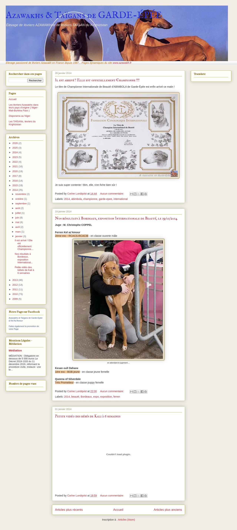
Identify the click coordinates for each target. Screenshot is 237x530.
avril (17, 227)
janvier (19, 236)
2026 (15, 143)
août (18, 208)
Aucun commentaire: (112, 193)
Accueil (118, 509)
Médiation (15, 350)
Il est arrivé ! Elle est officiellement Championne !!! (97, 80)
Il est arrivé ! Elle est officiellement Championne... (24, 244)
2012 (15, 284)
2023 (15, 157)
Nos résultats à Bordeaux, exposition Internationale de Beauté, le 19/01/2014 (116, 218)
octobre (19, 198)
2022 (15, 161)
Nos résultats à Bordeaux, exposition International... (24, 258)
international (121, 198)
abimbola (76, 198)
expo (96, 396)
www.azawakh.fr (122, 62)
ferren (116, 396)
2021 (15, 166)
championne (90, 198)
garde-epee (105, 198)
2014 (67, 198)
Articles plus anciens (168, 509)
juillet (18, 213)
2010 (15, 294)
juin (17, 217)
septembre (21, 203)
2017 (15, 176)
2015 (15, 185)
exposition (106, 396)
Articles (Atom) (126, 519)
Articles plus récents (69, 509)
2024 (15, 152)
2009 (15, 299)
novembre (21, 194)
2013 (15, 280)
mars (18, 231)
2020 (15, 171)
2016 (15, 180)
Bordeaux (86, 396)
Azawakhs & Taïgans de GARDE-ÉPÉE (84, 15)
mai (17, 222)
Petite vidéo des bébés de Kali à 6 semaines (87, 416)
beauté (75, 396)
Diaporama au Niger (19, 115)
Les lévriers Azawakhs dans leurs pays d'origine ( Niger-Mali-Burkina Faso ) (23, 107)
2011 (15, 289)
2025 (15, 147)
